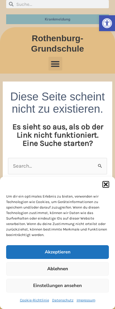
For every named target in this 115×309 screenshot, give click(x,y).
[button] (107, 23)
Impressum (86, 300)
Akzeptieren (58, 252)
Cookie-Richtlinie (34, 300)
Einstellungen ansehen (57, 285)
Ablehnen (57, 269)
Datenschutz (63, 300)
